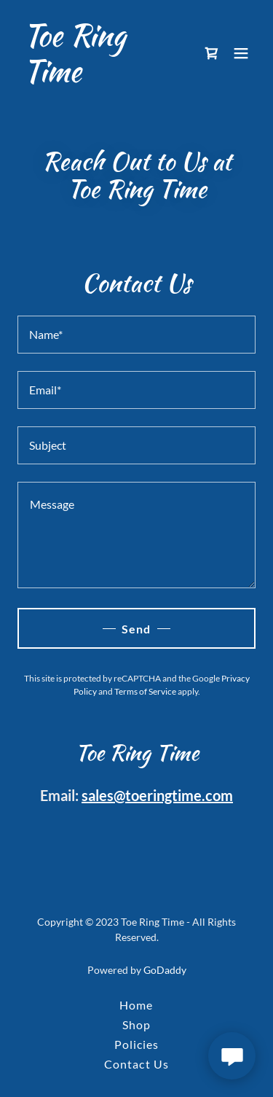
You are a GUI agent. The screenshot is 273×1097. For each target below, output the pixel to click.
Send (136, 629)
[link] (100, 77)
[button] (241, 53)
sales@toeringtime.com (157, 795)
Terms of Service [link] (145, 691)
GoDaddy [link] (164, 970)
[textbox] (136, 335)
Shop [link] (136, 1024)
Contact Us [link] (136, 1064)
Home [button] (136, 1005)
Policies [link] (136, 1044)
